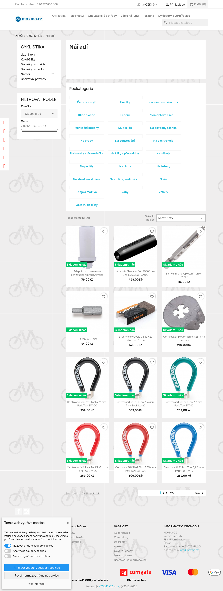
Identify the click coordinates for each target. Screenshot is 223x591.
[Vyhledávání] (185, 22)
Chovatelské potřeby (102, 16)
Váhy (125, 192)
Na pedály (87, 166)
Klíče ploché (86, 115)
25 (172, 493)
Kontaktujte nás (74, 537)
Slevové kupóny (123, 550)
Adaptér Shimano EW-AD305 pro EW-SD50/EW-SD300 (135, 273)
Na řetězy (163, 166)
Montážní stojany (87, 128)
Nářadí (25, 74)
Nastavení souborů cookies (130, 560)
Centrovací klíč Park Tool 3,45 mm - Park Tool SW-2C (87, 469)
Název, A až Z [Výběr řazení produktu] (181, 218)
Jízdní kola (28, 54)
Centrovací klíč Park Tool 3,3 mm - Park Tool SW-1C (183, 403)
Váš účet (121, 526)
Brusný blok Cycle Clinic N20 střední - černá (135, 338)
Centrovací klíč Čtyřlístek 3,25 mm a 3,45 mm (184, 338)
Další (199, 493)
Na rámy (125, 166)
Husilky (125, 102)
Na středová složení (87, 179)
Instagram (26, 511)
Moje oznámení (123, 555)
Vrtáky (163, 192)
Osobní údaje (122, 532)
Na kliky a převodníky (125, 153)
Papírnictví (77, 16)
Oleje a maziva (86, 192)
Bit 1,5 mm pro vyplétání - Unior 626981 (184, 275)
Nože (163, 179)
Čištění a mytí (86, 102)
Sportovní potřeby (33, 79)
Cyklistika (59, 16)
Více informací (36, 583)
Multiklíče (125, 128)
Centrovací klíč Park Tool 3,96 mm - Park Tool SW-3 (184, 469)
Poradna (148, 16)
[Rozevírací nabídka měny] (151, 5)
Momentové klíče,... (163, 115)
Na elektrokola (163, 141)
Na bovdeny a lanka (163, 128)
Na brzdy (86, 141)
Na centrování (125, 141)
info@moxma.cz (189, 550)
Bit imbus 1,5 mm (87, 339)
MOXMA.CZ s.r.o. (109, 586)
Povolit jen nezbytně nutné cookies (37, 575)
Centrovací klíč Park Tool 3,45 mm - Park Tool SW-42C (135, 469)
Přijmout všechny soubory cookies (37, 568)
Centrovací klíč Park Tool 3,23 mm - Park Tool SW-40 (136, 403)
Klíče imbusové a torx (163, 102)
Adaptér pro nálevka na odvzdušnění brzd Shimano (87, 273)
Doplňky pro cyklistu (34, 64)
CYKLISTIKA (32, 47)
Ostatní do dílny (87, 205)
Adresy (118, 546)
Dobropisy (120, 541)
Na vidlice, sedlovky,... (125, 179)
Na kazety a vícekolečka (86, 153)
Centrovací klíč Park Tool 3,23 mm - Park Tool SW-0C (87, 403)
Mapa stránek (72, 541)
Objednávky (121, 537)
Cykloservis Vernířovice (174, 16)
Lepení (125, 115)
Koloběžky (28, 59)
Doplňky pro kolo (32, 69)
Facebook (18, 511)
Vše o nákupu (130, 16)
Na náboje (163, 153)
